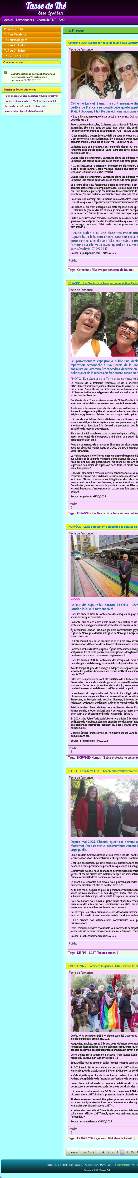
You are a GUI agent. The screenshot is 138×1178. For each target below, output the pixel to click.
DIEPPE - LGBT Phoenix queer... (96, 953)
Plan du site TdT (14, 29)
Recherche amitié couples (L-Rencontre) (26, 106)
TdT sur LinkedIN (14, 45)
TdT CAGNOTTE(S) (16, 56)
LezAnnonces (25, 20)
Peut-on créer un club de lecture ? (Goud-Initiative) (31, 95)
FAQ (62, 20)
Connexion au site (13, 62)
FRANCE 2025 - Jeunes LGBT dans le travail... (105, 1138)
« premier (73, 1152)
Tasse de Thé (46, 6)
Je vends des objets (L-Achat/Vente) (24, 111)
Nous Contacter (122, 1164)
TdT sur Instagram (15, 40)
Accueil (8, 20)
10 (132, 1152)
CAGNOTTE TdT (32, 80)
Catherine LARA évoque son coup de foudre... (105, 270)
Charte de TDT (46, 20)
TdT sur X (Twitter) (15, 50)
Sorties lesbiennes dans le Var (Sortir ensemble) (30, 101)
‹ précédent (88, 1152)
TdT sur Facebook (15, 34)
